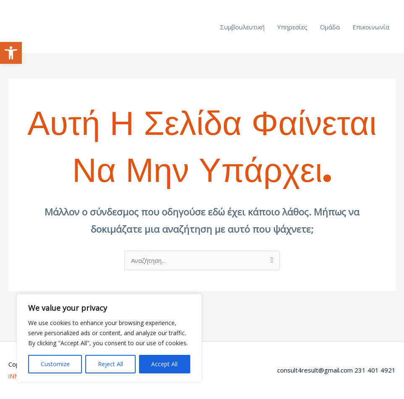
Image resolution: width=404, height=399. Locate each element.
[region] (109, 338)
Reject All (110, 364)
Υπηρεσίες (292, 27)
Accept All (164, 364)
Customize (55, 364)
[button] (11, 53)
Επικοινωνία (370, 27)
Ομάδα (330, 27)
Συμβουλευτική (242, 27)
